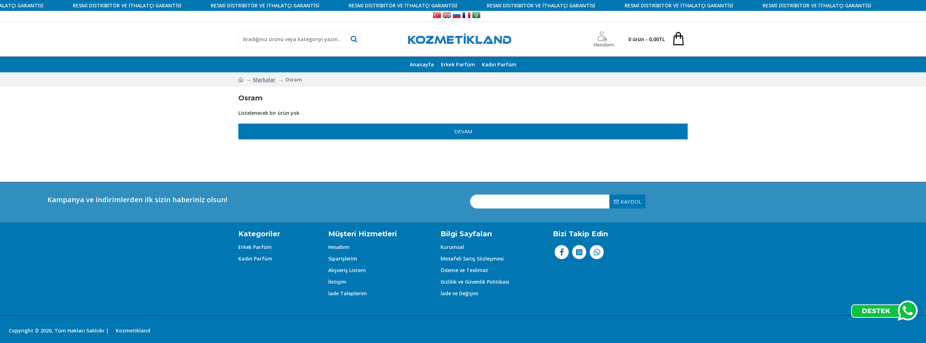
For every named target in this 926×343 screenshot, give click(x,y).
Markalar (264, 79)
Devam (463, 131)
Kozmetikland (133, 330)
